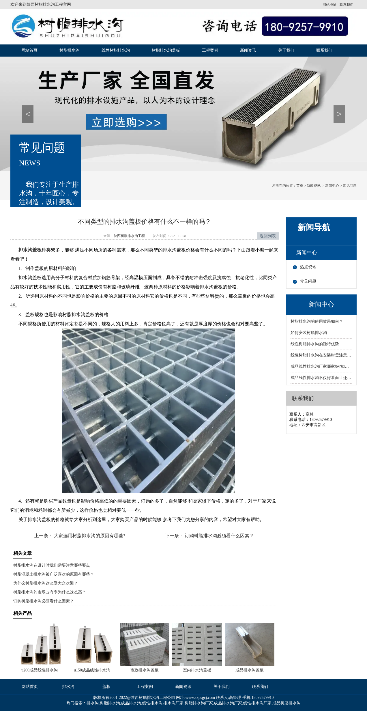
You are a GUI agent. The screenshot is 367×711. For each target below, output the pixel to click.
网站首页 (29, 50)
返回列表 (268, 236)
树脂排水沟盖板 (166, 50)
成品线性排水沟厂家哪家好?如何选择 (321, 366)
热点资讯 (308, 267)
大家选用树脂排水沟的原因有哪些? (89, 535)
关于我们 (286, 50)
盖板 (106, 686)
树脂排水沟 (69, 50)
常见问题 (308, 281)
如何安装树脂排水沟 (309, 333)
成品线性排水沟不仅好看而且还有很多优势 (321, 378)
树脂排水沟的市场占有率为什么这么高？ (49, 592)
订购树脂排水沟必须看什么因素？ (219, 535)
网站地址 (329, 5)
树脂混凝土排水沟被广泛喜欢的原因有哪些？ (53, 574)
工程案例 (210, 50)
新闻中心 (332, 186)
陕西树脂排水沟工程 (45, 4)
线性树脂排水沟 (116, 50)
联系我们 (346, 5)
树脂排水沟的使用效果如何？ (317, 321)
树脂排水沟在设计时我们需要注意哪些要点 (51, 565)
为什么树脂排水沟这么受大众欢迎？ (45, 583)
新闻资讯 (248, 50)
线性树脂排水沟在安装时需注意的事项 (321, 355)
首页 (299, 186)
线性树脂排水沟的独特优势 (315, 344)
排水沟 (68, 686)
